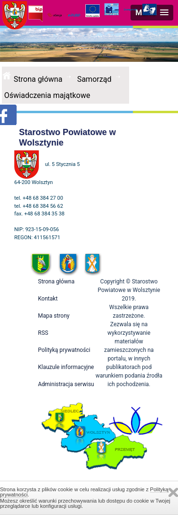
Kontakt (47, 298)
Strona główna (38, 79)
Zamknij (173, 492)
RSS (43, 333)
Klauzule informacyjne (66, 367)
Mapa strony (53, 315)
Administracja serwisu (66, 384)
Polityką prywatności (64, 350)
